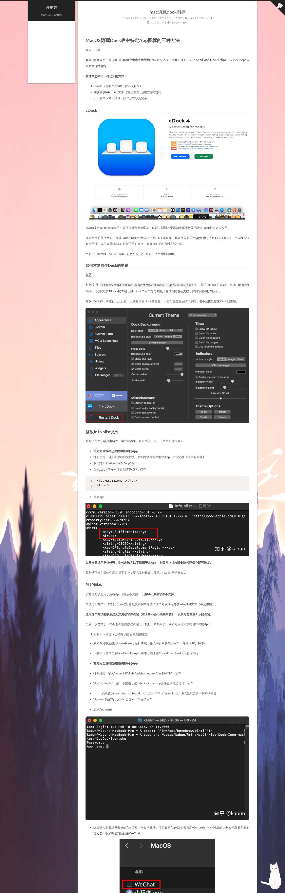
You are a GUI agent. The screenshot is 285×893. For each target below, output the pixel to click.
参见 (88, 274)
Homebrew (124, 642)
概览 (36, 26)
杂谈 (36, 71)
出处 (97, 50)
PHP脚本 (99, 98)
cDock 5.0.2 (135, 254)
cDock (97, 86)
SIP (119, 86)
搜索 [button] (36, 77)
